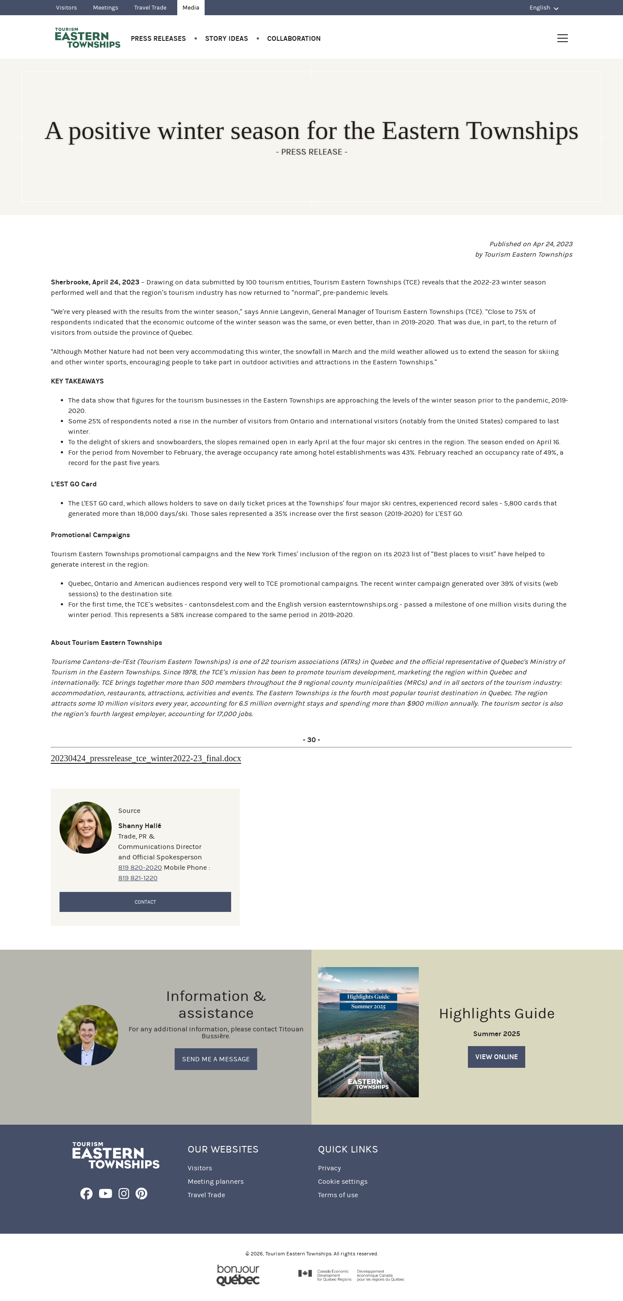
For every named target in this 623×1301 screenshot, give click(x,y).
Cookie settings (343, 1181)
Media (190, 7)
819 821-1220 (138, 878)
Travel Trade (150, 7)
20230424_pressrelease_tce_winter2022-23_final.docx (146, 758)
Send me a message (216, 1059)
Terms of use (338, 1195)
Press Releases (158, 38)
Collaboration (294, 38)
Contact (145, 902)
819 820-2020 (140, 867)
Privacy (329, 1168)
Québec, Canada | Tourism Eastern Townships (87, 38)
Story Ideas (226, 38)
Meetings (105, 7)
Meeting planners (216, 1181)
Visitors (66, 7)
